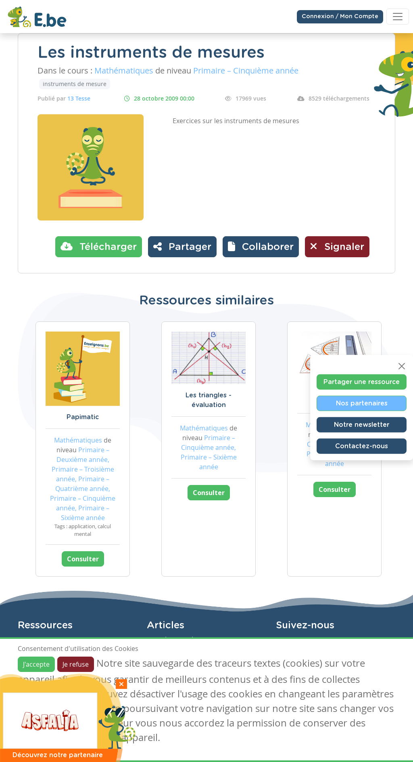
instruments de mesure (74, 84)
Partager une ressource (361, 381)
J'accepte (36, 664)
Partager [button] (182, 246)
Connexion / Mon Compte (340, 16)
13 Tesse (78, 98)
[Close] (402, 366)
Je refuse (76, 664)
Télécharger (98, 246)
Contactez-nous (361, 446)
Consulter (83, 558)
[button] (261, 246)
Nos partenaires (362, 403)
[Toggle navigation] (397, 16)
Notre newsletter (361, 424)
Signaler (337, 246)
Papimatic (83, 417)
